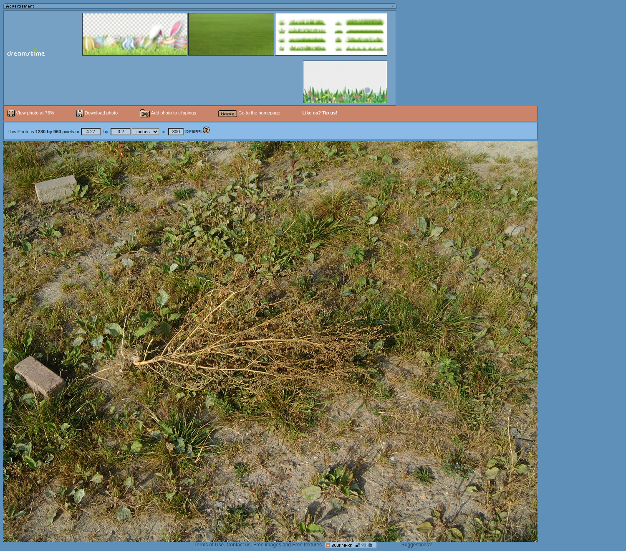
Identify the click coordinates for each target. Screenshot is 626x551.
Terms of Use (209, 545)
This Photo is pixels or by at (105, 131)
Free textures (307, 545)
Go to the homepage (249, 112)
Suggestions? (416, 545)
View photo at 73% (32, 112)
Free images (267, 545)
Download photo (97, 112)
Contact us (238, 545)
